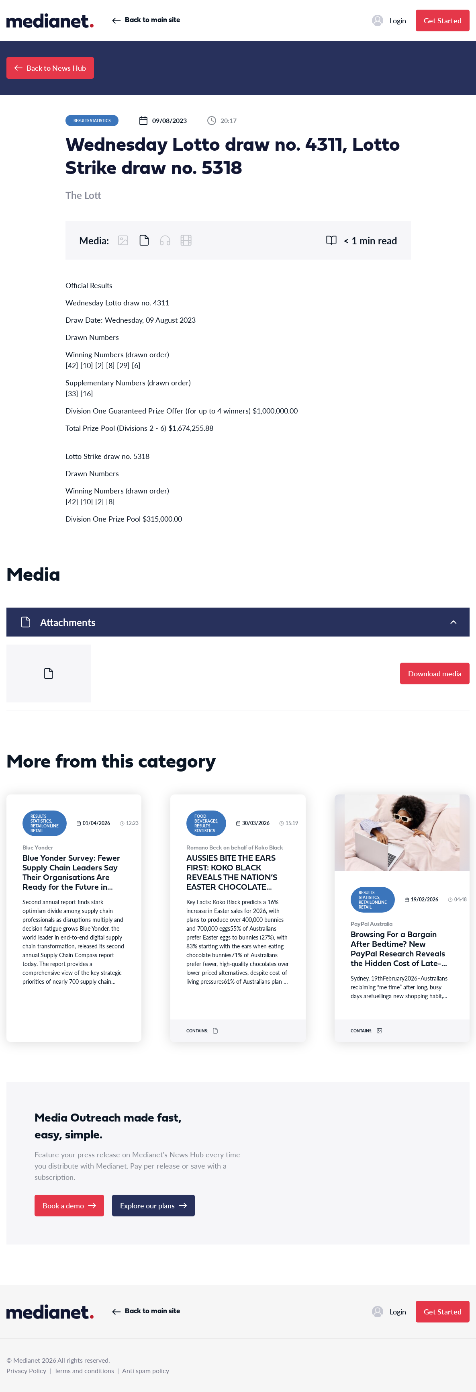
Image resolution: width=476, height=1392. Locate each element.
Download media (435, 673)
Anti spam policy (145, 1370)
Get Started (443, 20)
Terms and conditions (84, 1370)
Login (389, 20)
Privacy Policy (26, 1370)
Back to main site (146, 20)
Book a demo (69, 1205)
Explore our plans (153, 1205)
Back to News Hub (50, 68)
